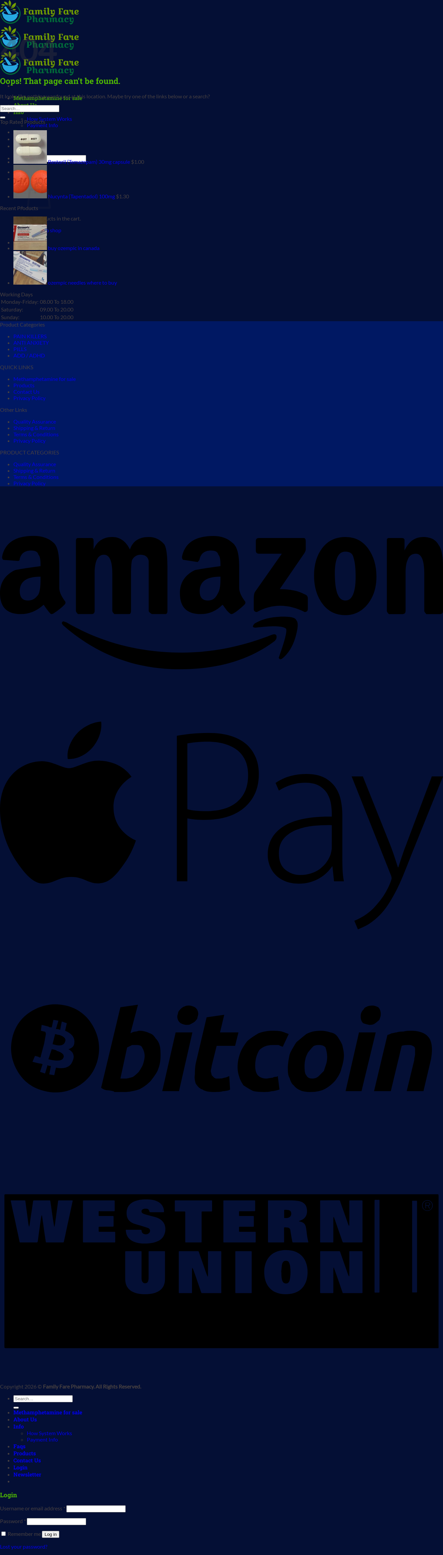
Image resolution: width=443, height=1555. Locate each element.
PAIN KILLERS (30, 336)
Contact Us (26, 391)
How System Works (49, 118)
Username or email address (32, 1508)
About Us (25, 1419)
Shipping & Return (34, 428)
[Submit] (2, 117)
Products (24, 385)
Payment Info (42, 125)
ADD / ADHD (29, 355)
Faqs (19, 1446)
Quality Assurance (34, 421)
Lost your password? (23, 1546)
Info (18, 1426)
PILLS (19, 349)
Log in (51, 1534)
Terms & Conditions (36, 434)
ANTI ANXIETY (31, 342)
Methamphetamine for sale (44, 379)
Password (13, 1521)
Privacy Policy (29, 398)
